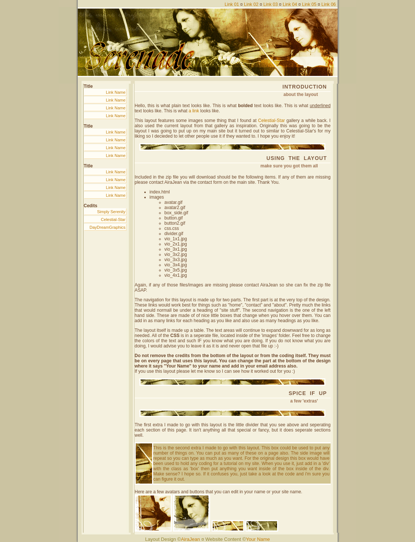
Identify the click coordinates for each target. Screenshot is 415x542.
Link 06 (328, 4)
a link (194, 110)
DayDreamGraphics (108, 227)
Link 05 (309, 4)
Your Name (258, 539)
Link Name (116, 92)
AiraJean (190, 539)
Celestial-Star (113, 219)
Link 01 (232, 4)
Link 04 (290, 4)
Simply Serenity (111, 211)
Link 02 (251, 4)
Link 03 (270, 4)
